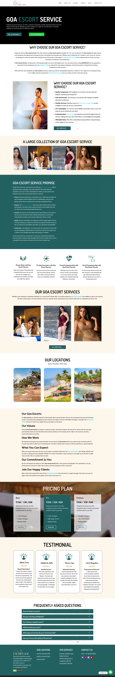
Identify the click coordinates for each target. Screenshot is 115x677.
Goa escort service (46, 187)
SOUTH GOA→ (27, 399)
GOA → (57, 399)
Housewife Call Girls (65, 663)
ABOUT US (67, 3)
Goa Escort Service (52, 473)
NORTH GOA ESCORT (43, 656)
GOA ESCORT (41, 659)
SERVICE (83, 3)
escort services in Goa (69, 57)
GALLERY (75, 3)
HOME (59, 3)
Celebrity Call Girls (65, 661)
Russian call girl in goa (66, 654)
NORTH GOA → (87, 399)
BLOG (89, 3)
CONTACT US (98, 3)
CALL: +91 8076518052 (88, 654)
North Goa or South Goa (85, 103)
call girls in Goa (44, 65)
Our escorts (70, 114)
